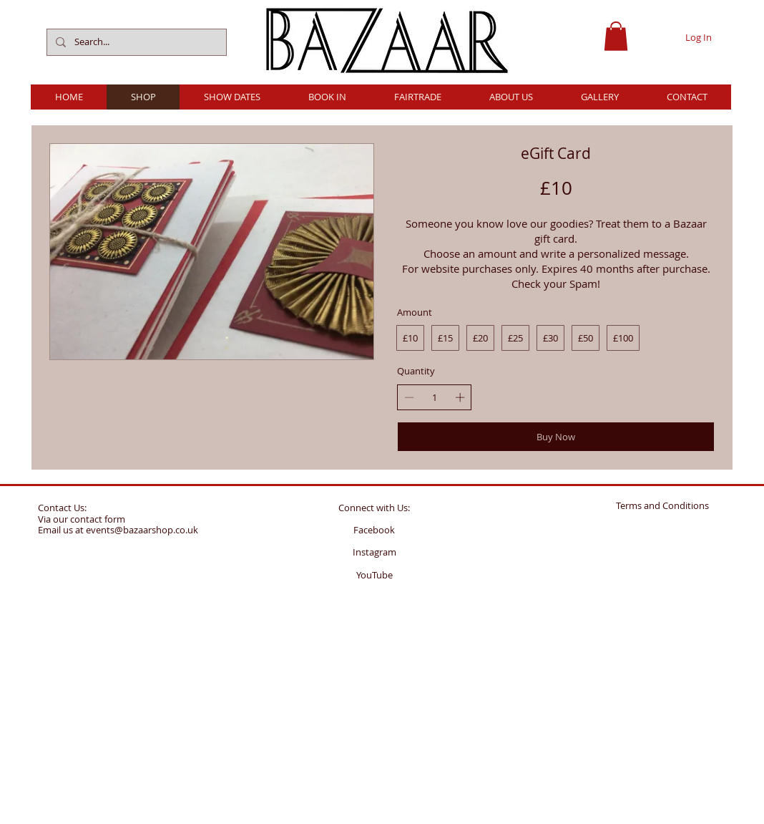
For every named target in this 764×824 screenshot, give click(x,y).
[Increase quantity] (460, 397)
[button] (616, 36)
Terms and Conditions (662, 505)
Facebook (374, 529)
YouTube (374, 574)
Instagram (374, 552)
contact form (97, 519)
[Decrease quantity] (409, 397)
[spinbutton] (434, 397)
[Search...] (135, 42)
